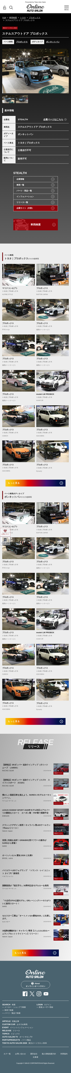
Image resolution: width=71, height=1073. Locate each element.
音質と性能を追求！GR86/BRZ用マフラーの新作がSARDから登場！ (24, 841)
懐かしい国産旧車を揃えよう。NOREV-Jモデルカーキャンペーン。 (26, 796)
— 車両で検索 (7, 1010)
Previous (5, 71)
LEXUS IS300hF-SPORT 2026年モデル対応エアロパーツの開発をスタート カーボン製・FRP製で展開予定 (26, 811)
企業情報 (20, 179)
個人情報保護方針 (49, 1054)
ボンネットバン (53, 42)
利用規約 (64, 1054)
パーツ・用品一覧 (24, 191)
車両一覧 (20, 185)
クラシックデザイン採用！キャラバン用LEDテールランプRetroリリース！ (26, 826)
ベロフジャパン (7, 876)
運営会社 (33, 1054)
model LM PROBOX (45, 394)
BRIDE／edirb (7, 858)
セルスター (6, 921)
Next (65, 71)
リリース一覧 (22, 202)
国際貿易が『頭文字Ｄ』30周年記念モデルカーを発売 (25, 885)
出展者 (35, 1057)
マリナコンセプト (10, 288)
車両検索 (13, 17)
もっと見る (14, 483)
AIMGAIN (5, 816)
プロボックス (34, 17)
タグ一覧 (7, 1054)
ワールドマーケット (9, 801)
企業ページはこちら (53, 119)
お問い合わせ (20, 1054)
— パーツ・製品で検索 (11, 1013)
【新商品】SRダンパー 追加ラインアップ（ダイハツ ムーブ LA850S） (26, 766)
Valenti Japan (7, 831)
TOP (4, 18)
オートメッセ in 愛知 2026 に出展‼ (17, 855)
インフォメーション (25, 196)
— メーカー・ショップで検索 (14, 1007)
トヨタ (23, 17)
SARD (4, 846)
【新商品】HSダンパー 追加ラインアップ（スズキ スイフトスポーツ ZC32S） (26, 781)
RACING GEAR (8, 771)
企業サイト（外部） (25, 208)
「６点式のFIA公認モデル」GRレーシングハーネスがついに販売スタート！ (26, 902)
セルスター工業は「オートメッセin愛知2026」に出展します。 (26, 917)
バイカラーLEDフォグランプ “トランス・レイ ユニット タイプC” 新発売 (26, 871)
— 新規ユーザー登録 (45, 1007)
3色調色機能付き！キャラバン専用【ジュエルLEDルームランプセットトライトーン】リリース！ (26, 932)
